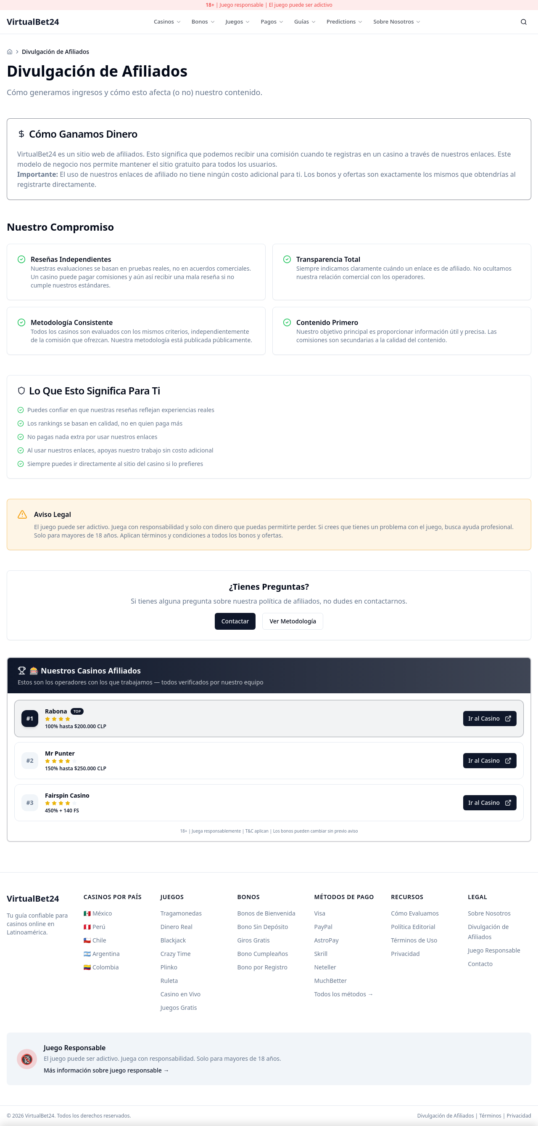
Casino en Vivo (181, 994)
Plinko (169, 967)
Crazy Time (176, 954)
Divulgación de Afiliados (445, 1115)
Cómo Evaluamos (415, 913)
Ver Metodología (292, 621)
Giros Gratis (253, 940)
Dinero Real (177, 927)
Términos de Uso (414, 940)
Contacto (480, 964)
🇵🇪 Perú (94, 927)
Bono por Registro (262, 967)
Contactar (235, 621)
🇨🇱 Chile (95, 940)
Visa (319, 913)
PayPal (323, 927)
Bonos (204, 21)
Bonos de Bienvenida (266, 913)
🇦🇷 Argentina (102, 954)
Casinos (168, 21)
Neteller (325, 967)
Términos (490, 1115)
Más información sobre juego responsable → (106, 1070)
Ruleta (169, 981)
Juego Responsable (494, 950)
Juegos (238, 21)
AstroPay (326, 940)
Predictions (345, 21)
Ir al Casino (490, 718)
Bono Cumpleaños (262, 954)
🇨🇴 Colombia (101, 967)
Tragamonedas (181, 913)
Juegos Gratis (179, 1008)
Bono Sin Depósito (262, 927)
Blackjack (173, 940)
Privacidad (405, 954)
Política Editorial (413, 927)
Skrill (320, 954)
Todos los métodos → (343, 994)
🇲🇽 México (98, 913)
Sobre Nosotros (397, 21)
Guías (305, 21)
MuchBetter (330, 981)
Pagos (272, 21)
